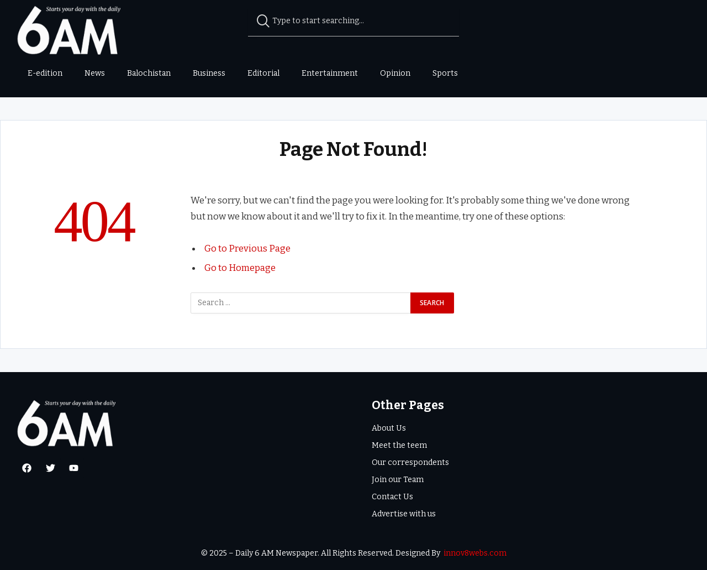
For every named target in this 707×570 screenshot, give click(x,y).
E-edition (45, 73)
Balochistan (149, 73)
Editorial (263, 73)
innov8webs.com (475, 553)
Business (209, 73)
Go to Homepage (240, 267)
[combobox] (354, 21)
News (95, 73)
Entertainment (330, 73)
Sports (445, 73)
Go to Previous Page (247, 248)
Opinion (395, 73)
